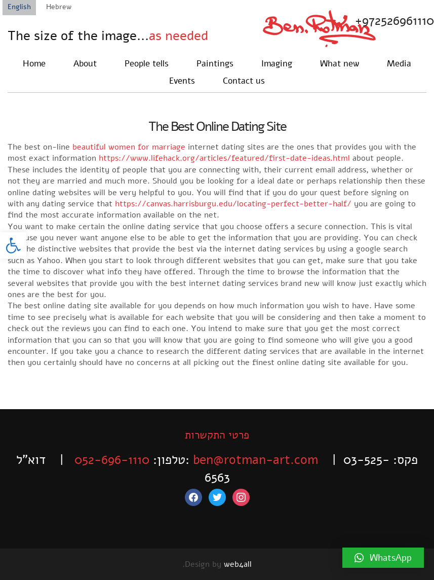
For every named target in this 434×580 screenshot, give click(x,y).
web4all (238, 564)
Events (182, 81)
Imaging (276, 63)
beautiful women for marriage (128, 147)
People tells (147, 63)
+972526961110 (394, 20)
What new (339, 63)
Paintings (214, 63)
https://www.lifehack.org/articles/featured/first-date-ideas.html (224, 158)
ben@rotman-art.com (255, 459)
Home (34, 63)
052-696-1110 (111, 459)
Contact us (244, 81)
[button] (13, 245)
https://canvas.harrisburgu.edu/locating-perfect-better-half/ (233, 203)
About (85, 63)
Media (399, 63)
